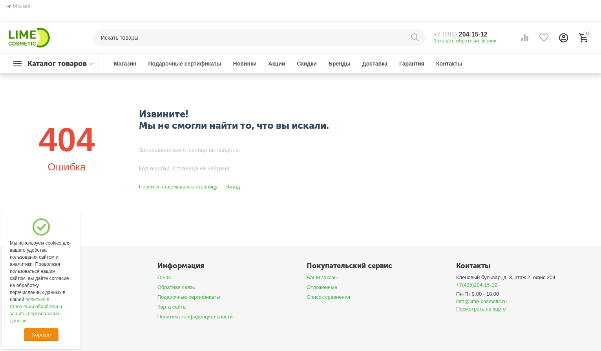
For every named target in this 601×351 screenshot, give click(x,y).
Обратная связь (176, 287)
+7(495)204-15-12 (476, 285)
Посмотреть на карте (481, 309)
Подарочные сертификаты (188, 297)
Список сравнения (328, 297)
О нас (164, 277)
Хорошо (41, 335)
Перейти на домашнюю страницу (178, 187)
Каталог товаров (57, 63)
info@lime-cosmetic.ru (481, 301)
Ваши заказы (322, 277)
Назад (232, 187)
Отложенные (322, 287)
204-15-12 (460, 34)
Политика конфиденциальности (195, 317)
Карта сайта (171, 307)
